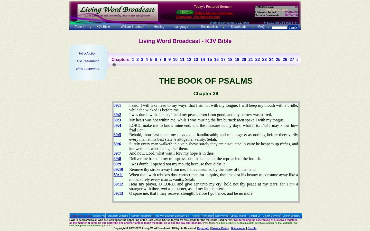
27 (292, 59)
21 (250, 59)
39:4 (117, 125)
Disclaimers (238, 228)
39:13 (118, 193)
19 (237, 59)
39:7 (117, 153)
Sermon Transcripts (141, 216)
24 (271, 59)
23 (264, 59)
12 (189, 59)
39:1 (117, 105)
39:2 (117, 114)
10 (175, 59)
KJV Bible (103, 27)
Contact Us (255, 216)
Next (88, 216)
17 (223, 59)
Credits (252, 228)
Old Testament (87, 61)
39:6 (117, 144)
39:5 (117, 134)
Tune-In (80, 27)
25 (278, 59)
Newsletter (207, 216)
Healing (158, 27)
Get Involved (221, 216)
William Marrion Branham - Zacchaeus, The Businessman (205, 15)
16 (216, 59)
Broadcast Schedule (118, 216)
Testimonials (209, 27)
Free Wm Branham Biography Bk (172, 216)
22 (257, 59)
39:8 (117, 158)
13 (195, 59)
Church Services (271, 216)
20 (244, 59)
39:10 (118, 169)
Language (180, 27)
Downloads (238, 27)
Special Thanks (238, 216)
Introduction (88, 53)
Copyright (203, 228)
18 (230, 59)
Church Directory (291, 216)
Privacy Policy (220, 228)
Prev (81, 216)
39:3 (117, 120)
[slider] (114, 64)
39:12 (118, 184)
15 (209, 59)
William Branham (132, 27)
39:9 (117, 164)
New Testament (87, 69)
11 (182, 59)
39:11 (118, 175)
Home (74, 216)
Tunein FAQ (99, 216)
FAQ (261, 27)
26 (285, 59)
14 (202, 59)
